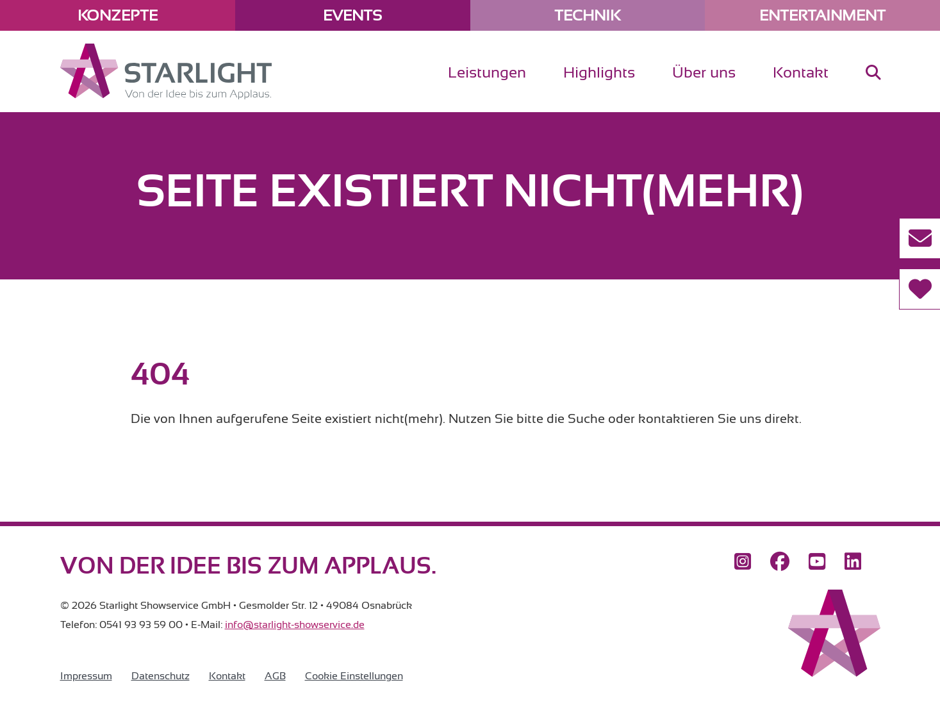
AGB (275, 676)
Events (352, 15)
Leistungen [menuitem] (487, 72)
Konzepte (118, 15)
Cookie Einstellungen (354, 676)
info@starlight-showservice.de (295, 625)
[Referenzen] (919, 289)
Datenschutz (160, 676)
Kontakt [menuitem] (801, 72)
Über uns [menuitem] (704, 72)
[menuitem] (873, 83)
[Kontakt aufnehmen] (919, 238)
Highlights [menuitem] (599, 72)
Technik (587, 15)
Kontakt (227, 676)
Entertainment (822, 15)
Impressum (86, 676)
